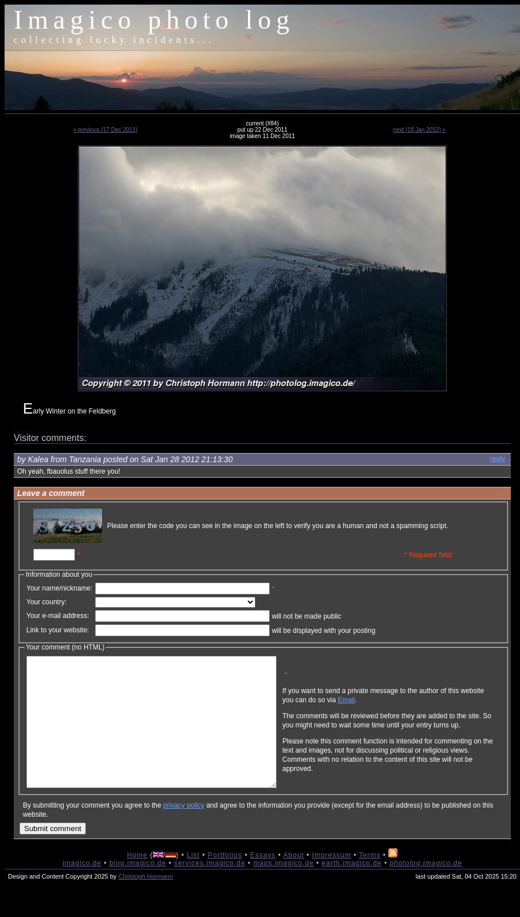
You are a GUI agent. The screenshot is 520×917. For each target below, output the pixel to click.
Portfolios (225, 881)
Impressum (331, 881)
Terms (370, 881)
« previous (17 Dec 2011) (105, 130)
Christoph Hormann (146, 902)
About (293, 881)
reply (497, 459)
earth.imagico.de (352, 889)
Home (137, 881)
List (193, 881)
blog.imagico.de (137, 889)
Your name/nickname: (59, 588)
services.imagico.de (209, 889)
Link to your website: (57, 630)
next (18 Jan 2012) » (419, 130)
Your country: (46, 602)
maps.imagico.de (283, 889)
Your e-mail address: (57, 616)
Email (401, 709)
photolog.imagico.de (425, 889)
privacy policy (183, 831)
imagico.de (81, 889)
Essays (263, 881)
